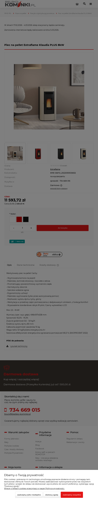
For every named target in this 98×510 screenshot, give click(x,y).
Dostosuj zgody (51, 495)
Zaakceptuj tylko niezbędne (29, 495)
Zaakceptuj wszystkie (72, 495)
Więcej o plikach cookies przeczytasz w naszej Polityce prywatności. (34, 488)
